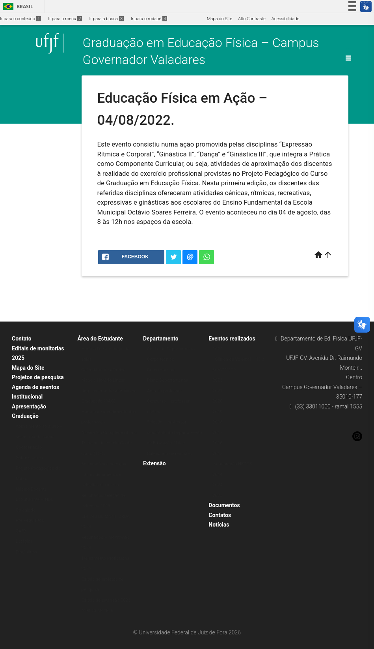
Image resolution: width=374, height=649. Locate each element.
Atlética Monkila (97, 610)
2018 (217, 422)
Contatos (219, 515)
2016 (217, 443)
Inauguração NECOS (232, 464)
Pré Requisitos (30, 520)
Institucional (27, 396)
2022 (217, 349)
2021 (217, 390)
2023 (217, 380)
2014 (217, 474)
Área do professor (164, 390)
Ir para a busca (106, 18)
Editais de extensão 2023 (105, 600)
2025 (217, 495)
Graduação (25, 416)
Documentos (224, 505)
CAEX (21, 531)
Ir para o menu (65, 18)
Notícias (218, 524)
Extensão (154, 463)
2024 (217, 484)
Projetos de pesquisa (38, 377)
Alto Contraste (252, 18)
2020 (217, 401)
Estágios (24, 541)
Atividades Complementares (108, 432)
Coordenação (29, 447)
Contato (22, 338)
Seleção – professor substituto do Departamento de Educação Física (174, 432)
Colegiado (25, 510)
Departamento (161, 338)
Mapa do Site (219, 18)
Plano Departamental (167, 380)
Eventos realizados (231, 338)
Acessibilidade (285, 18)
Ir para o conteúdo (20, 18)
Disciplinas (26, 552)
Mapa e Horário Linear (103, 380)
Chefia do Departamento (171, 349)
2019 (217, 411)
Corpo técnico (160, 359)
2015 (217, 453)
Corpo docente (161, 369)
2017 (217, 432)
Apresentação (29, 406)
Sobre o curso (29, 457)
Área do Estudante (100, 338)
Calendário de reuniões (169, 453)
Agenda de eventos (35, 387)
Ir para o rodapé (149, 18)
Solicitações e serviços (103, 464)
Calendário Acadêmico (103, 369)
